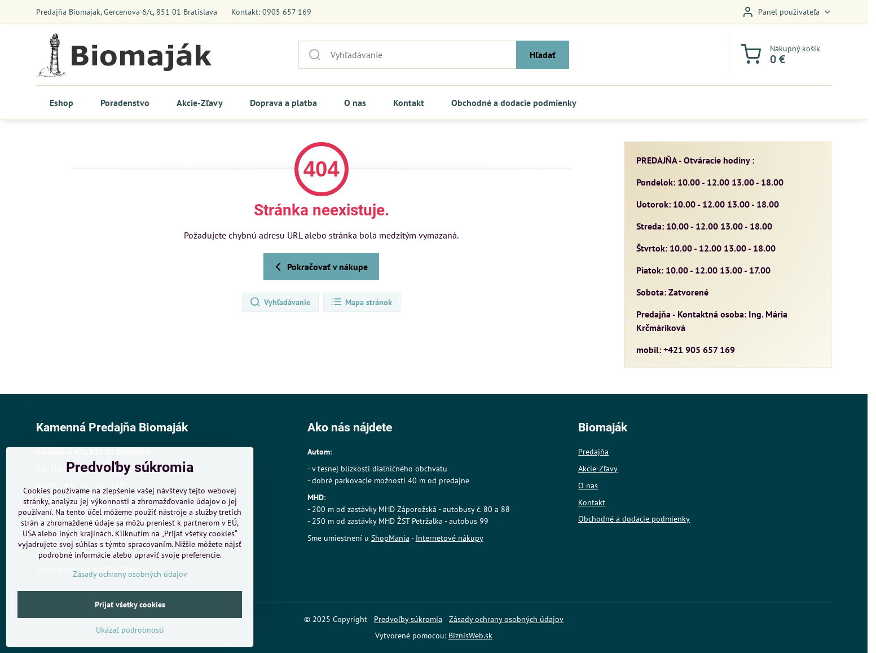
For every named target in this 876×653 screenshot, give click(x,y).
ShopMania (390, 538)
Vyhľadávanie (279, 302)
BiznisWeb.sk (470, 635)
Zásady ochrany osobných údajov (506, 619)
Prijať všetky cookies (130, 633)
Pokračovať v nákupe (319, 266)
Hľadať (543, 54)
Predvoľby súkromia (408, 619)
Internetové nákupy (449, 538)
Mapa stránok (361, 302)
